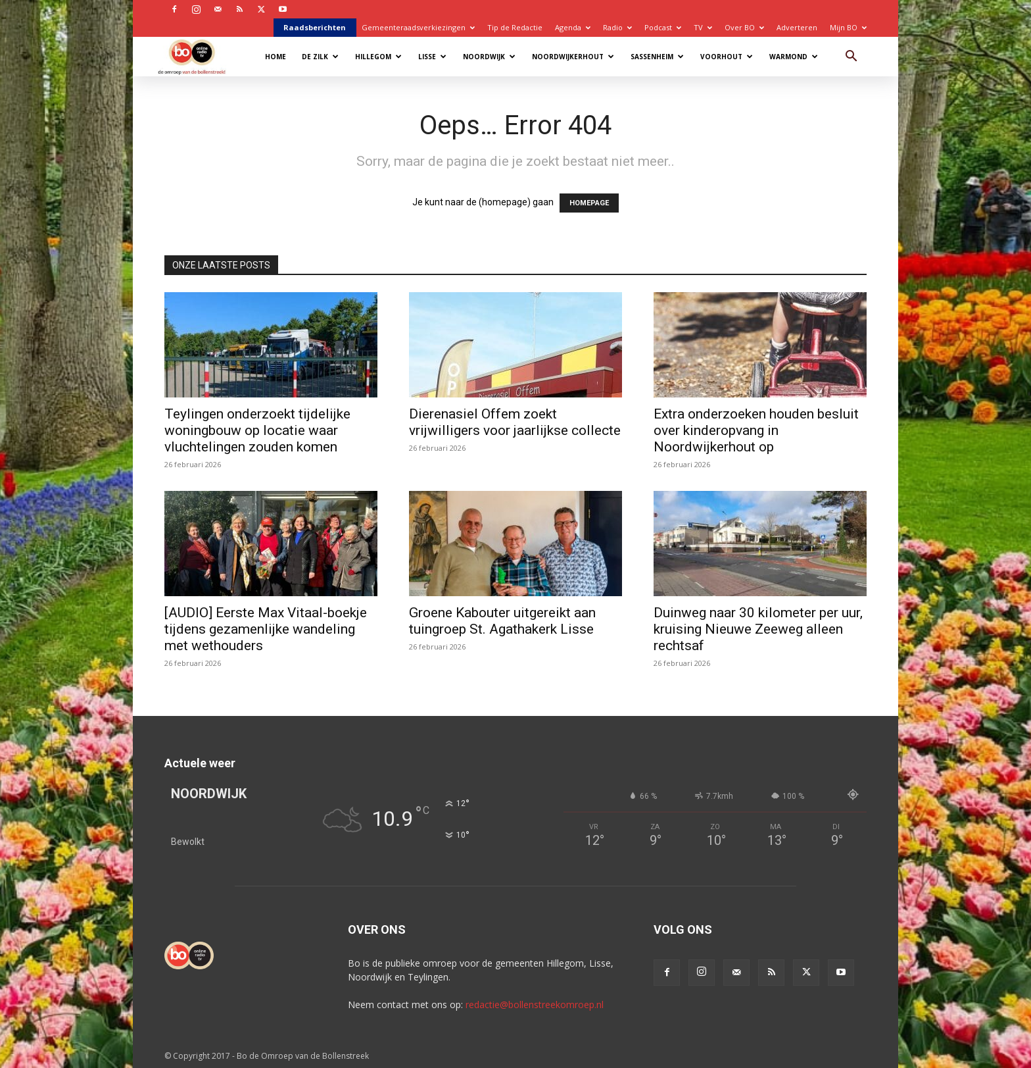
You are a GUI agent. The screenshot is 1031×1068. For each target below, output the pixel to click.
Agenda (572, 27)
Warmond (793, 56)
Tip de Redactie (514, 27)
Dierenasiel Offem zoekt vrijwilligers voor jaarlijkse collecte (515, 422)
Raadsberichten (314, 27)
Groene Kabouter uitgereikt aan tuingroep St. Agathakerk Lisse (502, 621)
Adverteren (797, 27)
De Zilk (320, 56)
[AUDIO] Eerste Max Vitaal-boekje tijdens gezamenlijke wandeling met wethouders (265, 629)
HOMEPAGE (589, 203)
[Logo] (198, 56)
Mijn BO (848, 27)
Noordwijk (489, 56)
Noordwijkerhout (573, 56)
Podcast (662, 27)
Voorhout (726, 56)
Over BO (744, 27)
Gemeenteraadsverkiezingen (418, 27)
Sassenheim (657, 56)
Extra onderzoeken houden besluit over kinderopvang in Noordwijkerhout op (756, 430)
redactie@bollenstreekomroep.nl (535, 1004)
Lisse (432, 56)
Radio (617, 27)
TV (703, 27)
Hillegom (378, 56)
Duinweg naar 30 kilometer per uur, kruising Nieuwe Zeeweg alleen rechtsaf (758, 629)
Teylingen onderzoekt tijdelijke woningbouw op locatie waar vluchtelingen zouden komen (257, 430)
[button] (851, 57)
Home (275, 56)
